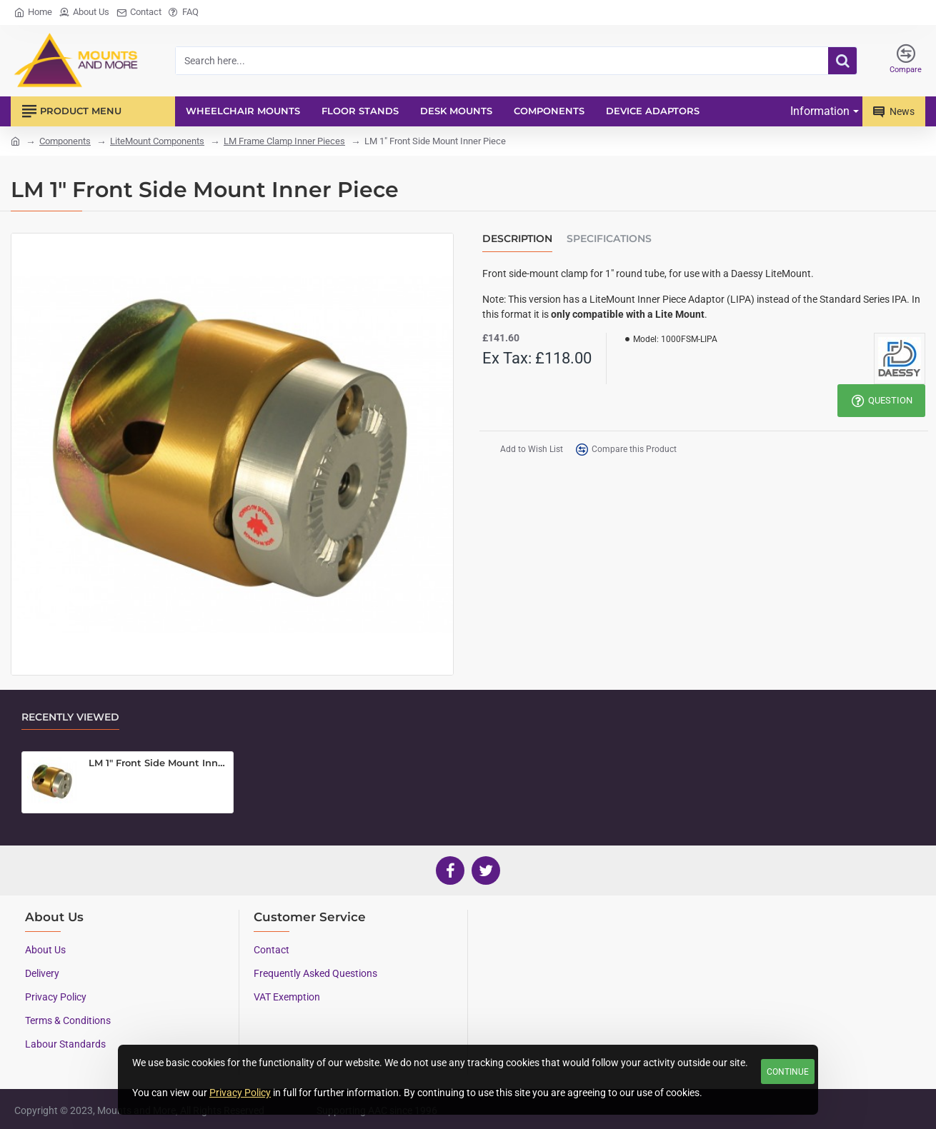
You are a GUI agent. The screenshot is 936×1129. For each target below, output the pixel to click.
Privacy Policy (240, 1092)
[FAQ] (183, 12)
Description (517, 239)
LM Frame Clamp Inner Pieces (284, 141)
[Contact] (139, 12)
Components (65, 141)
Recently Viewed (70, 717)
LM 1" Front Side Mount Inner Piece (158, 762)
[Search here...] (842, 60)
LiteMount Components (157, 141)
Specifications (609, 239)
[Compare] (905, 61)
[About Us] (84, 12)
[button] (523, 449)
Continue (788, 1072)
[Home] (33, 12)
